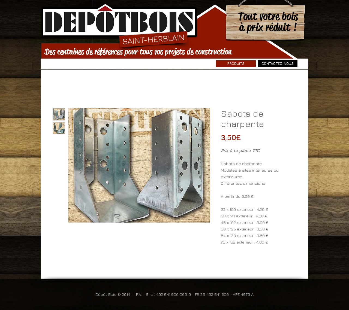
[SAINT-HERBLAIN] (153, 39)
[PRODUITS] (236, 63)
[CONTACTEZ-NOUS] (277, 63)
